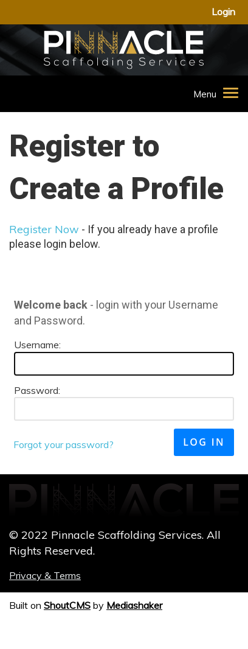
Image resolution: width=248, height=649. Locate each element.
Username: (37, 345)
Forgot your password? (63, 444)
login (223, 11)
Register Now (44, 229)
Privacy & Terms (45, 575)
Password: (37, 390)
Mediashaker (134, 605)
